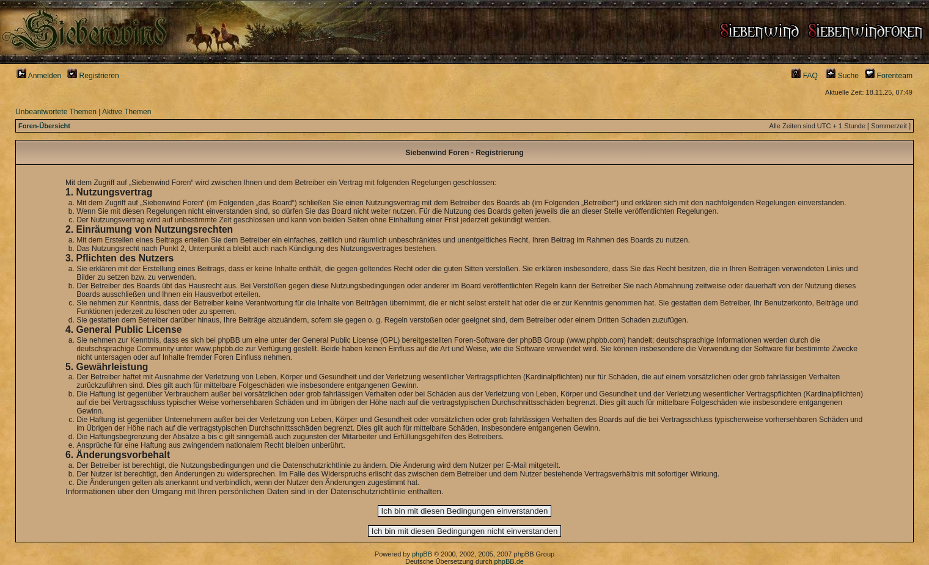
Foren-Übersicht (44, 125)
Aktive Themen (126, 112)
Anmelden (39, 75)
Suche (842, 75)
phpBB (422, 554)
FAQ (804, 75)
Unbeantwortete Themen (56, 112)
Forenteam (888, 75)
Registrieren (93, 75)
